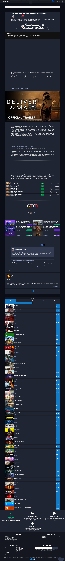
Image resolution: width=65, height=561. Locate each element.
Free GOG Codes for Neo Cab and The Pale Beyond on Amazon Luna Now (24, 230)
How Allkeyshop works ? (9, 539)
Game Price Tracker (19, 550)
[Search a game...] (32, 7)
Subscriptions (29, 232)
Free (22, 15)
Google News (38, 268)
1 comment (25, 17)
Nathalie (35, 215)
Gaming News (29, 227)
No (34, 559)
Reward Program (19, 552)
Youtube (58, 538)
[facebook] (42, 247)
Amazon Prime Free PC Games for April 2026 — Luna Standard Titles (23, 224)
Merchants (44, 539)
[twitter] (44, 247)
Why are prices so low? (9, 541)
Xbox (6, 552)
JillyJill (12, 278)
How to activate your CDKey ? (10, 543)
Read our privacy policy (57, 557)
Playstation (7, 554)
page (45, 151)
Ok (31, 559)
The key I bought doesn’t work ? (11, 542)
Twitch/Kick (44, 538)
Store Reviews (18, 555)
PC (5, 549)
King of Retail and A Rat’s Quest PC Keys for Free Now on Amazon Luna (50, 224)
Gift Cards (18, 553)
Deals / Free (18, 554)
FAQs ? (6, 544)
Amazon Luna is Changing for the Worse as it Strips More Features (22, 235)
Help (60, 559)
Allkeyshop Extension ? (9, 545)
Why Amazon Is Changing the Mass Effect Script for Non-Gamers (50, 230)
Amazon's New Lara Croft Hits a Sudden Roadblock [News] (49, 235)
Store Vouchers (19, 549)
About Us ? (7, 538)
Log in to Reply (55, 289)
